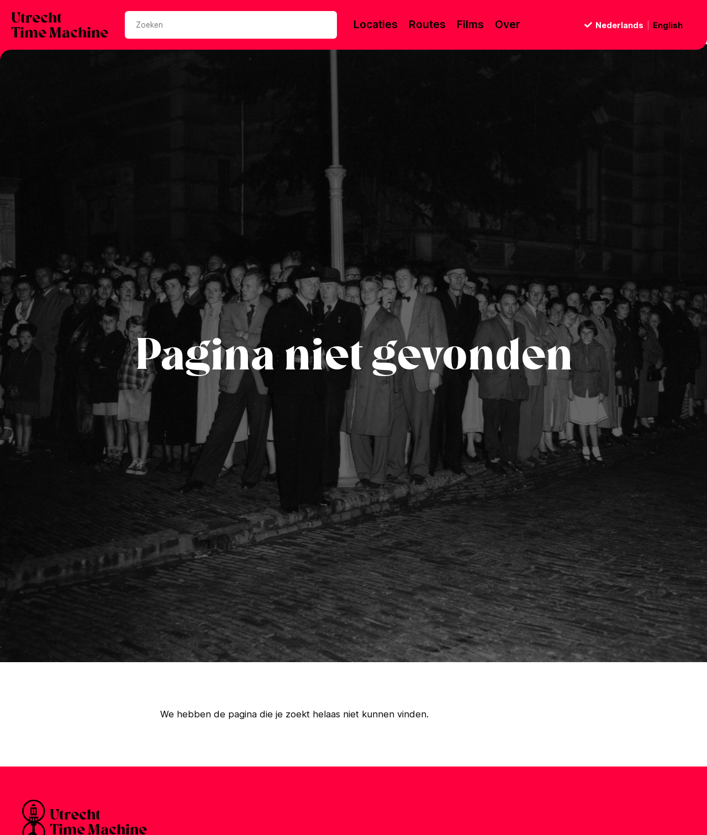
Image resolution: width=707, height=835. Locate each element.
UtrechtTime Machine (59, 26)
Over (507, 24)
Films (470, 24)
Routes (427, 24)
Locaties (376, 24)
